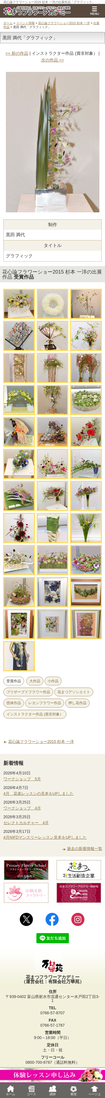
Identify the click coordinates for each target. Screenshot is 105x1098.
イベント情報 (25, 23)
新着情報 (13, 763)
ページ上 (94, 1090)
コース (31, 1090)
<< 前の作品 (16, 53)
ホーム (8, 23)
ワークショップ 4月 (22, 808)
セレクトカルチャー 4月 (26, 822)
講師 (53, 1090)
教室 (74, 1090)
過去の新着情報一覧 (84, 848)
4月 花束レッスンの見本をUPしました (38, 793)
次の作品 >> (52, 60)
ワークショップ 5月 (22, 779)
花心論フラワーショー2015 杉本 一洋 (64, 23)
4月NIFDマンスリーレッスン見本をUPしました (45, 837)
